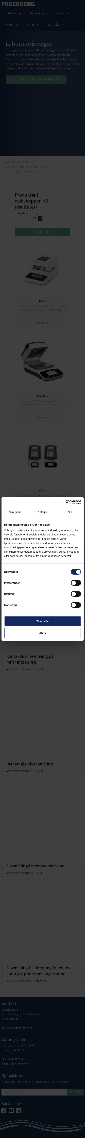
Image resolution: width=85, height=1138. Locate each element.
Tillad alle (42, 621)
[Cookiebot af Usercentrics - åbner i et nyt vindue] (65, 502)
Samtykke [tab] (15, 511)
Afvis (42, 632)
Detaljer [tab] (42, 511)
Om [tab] (70, 511)
